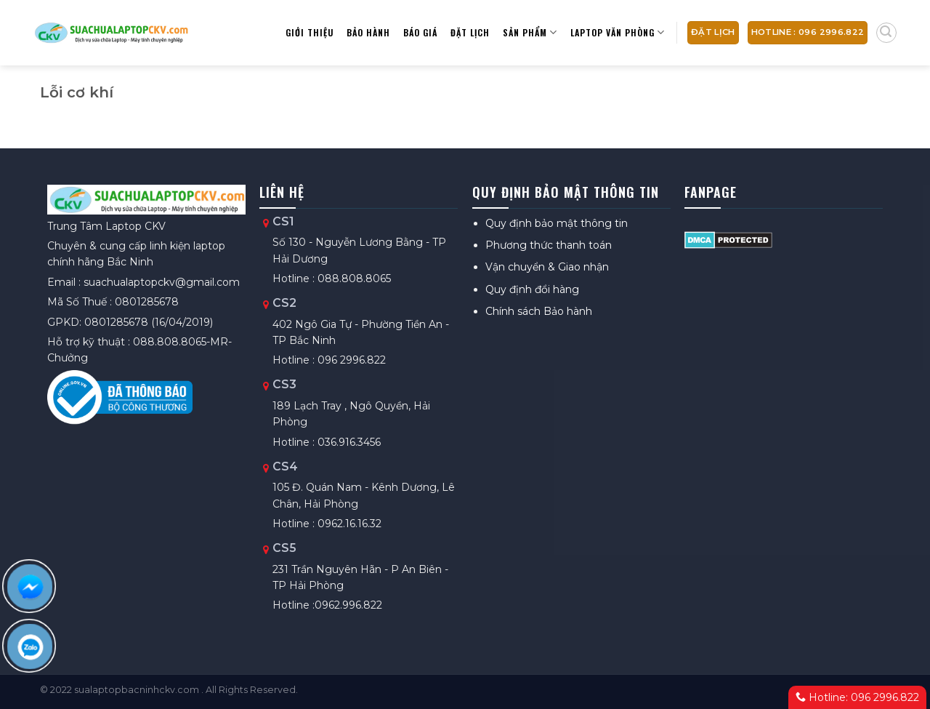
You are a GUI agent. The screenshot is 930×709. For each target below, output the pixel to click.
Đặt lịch (470, 32)
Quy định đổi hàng (532, 289)
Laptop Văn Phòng (617, 32)
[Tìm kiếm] (886, 33)
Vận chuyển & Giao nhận (547, 266)
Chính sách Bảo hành (538, 311)
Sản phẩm (530, 32)
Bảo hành (368, 32)
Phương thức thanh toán (548, 245)
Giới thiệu (309, 32)
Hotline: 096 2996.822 (857, 697)
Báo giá (420, 32)
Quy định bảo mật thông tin (556, 223)
